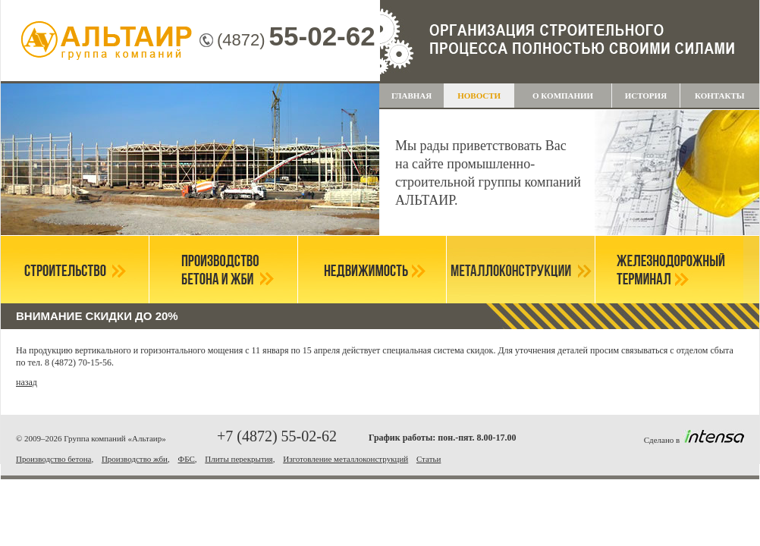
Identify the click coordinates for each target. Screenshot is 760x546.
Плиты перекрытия (238, 458)
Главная (411, 95)
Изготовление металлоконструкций (345, 458)
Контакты (720, 95)
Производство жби (135, 458)
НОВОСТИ (479, 95)
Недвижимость (372, 269)
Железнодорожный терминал (669, 269)
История (646, 95)
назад (26, 382)
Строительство (75, 269)
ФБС (185, 458)
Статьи (428, 458)
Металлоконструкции (521, 269)
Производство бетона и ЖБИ (223, 269)
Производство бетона (53, 458)
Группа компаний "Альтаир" (107, 41)
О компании (562, 95)
